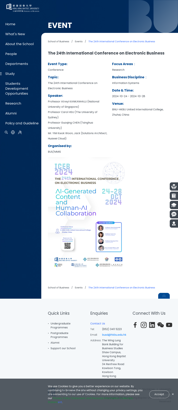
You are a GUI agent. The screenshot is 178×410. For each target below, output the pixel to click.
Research (13, 239)
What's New (15, 169)
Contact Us (97, 323)
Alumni (11, 248)
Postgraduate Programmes (59, 335)
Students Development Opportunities (16, 224)
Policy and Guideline (22, 258)
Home (10, 159)
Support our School (63, 348)
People (11, 189)
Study (10, 209)
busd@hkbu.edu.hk (114, 335)
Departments (16, 199)
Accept (159, 394)
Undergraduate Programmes (61, 325)
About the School (19, 179)
